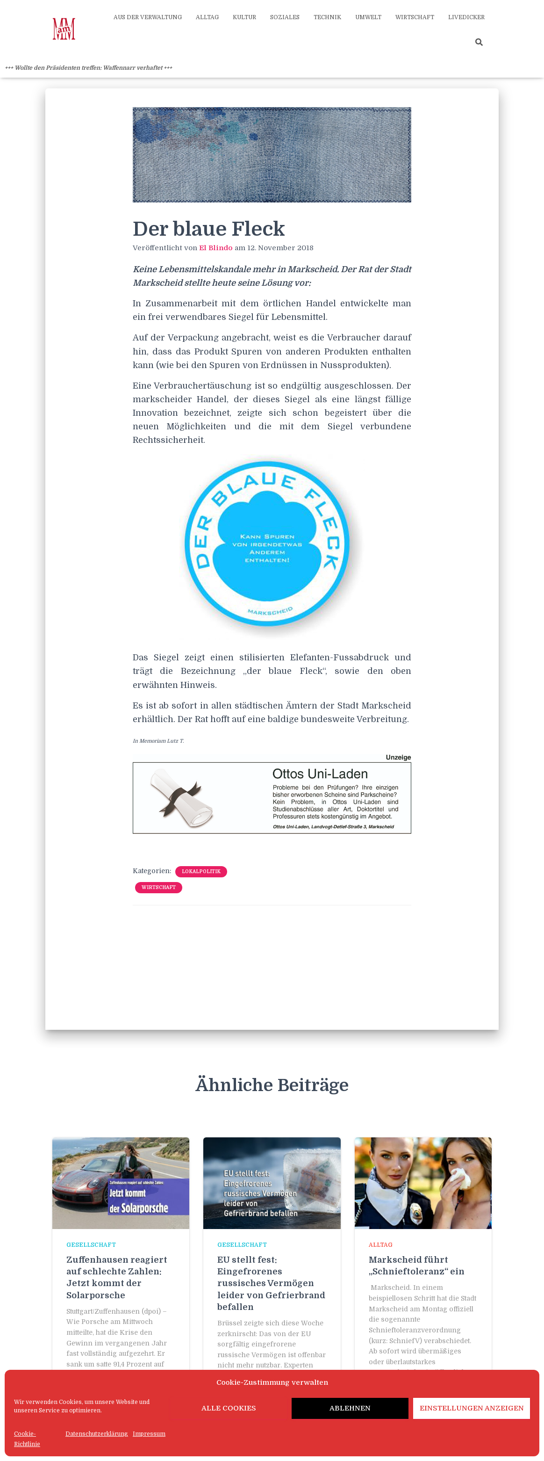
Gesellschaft (91, 1245)
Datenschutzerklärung (96, 1434)
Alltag (207, 17)
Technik (327, 17)
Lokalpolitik (201, 871)
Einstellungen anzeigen (472, 1408)
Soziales (285, 17)
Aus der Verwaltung (148, 17)
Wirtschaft (414, 17)
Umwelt (368, 17)
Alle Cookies (228, 1408)
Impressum (149, 1434)
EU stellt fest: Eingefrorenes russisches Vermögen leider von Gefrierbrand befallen (271, 1283)
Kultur (244, 17)
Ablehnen (350, 1408)
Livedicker (466, 17)
